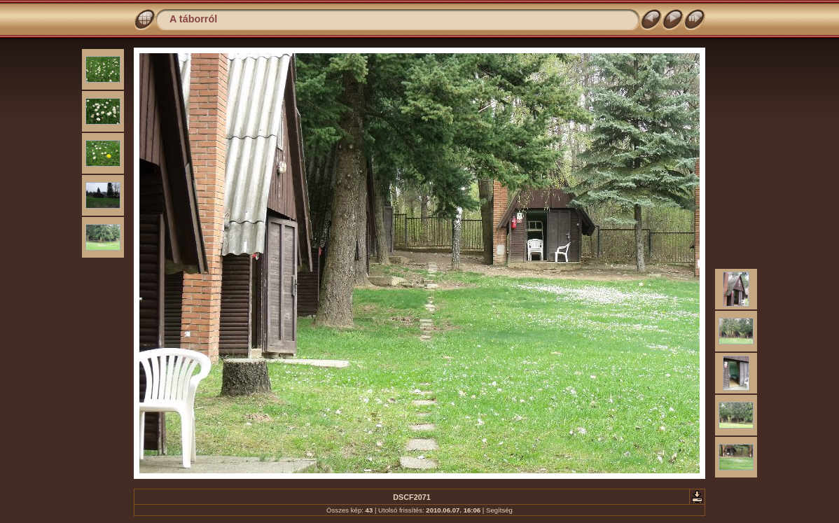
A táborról (193, 19)
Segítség (499, 510)
